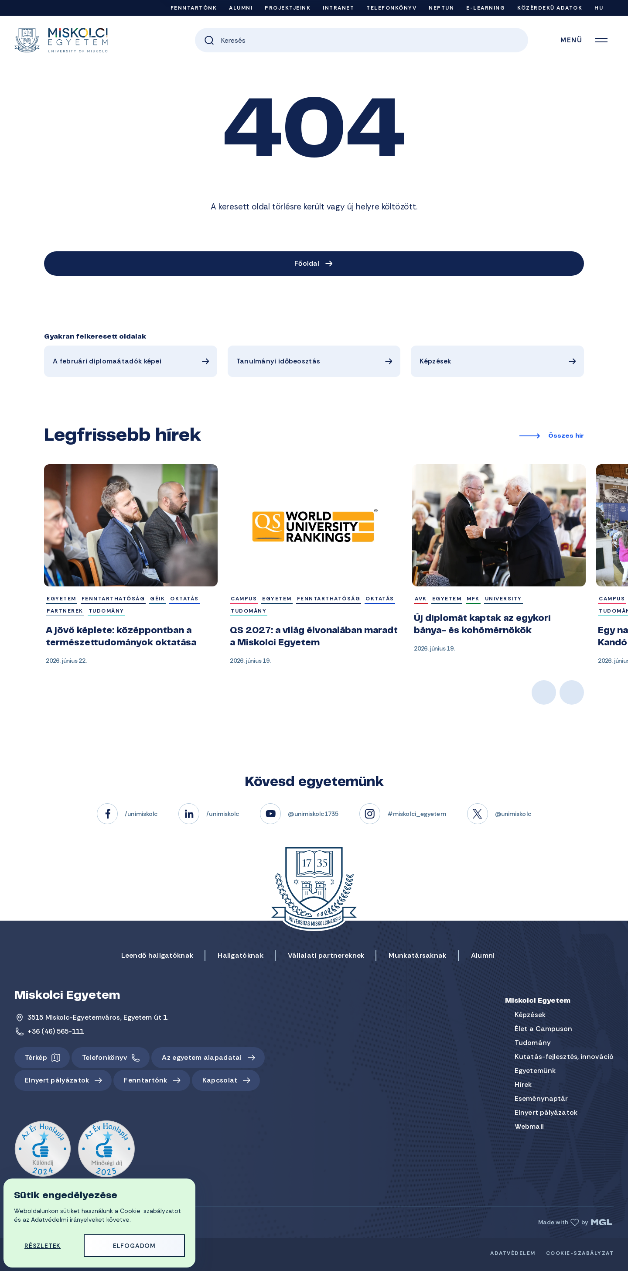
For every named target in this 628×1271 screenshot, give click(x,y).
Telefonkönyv (391, 7)
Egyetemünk (535, 1070)
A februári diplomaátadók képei (107, 361)
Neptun (441, 7)
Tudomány (533, 1042)
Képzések (435, 361)
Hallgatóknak (240, 955)
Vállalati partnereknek (326, 955)
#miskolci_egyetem (416, 814)
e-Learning (485, 7)
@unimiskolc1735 (313, 814)
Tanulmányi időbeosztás (278, 361)
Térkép (36, 1057)
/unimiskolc (141, 814)
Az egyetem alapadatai (202, 1057)
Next (572, 692)
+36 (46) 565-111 (55, 1031)
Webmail (529, 1126)
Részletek (42, 1245)
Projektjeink (288, 7)
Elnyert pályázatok (57, 1080)
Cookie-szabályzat (580, 1253)
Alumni (241, 7)
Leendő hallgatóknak (157, 955)
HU (598, 7)
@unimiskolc (513, 814)
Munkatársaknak (417, 955)
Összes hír (566, 436)
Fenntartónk (194, 7)
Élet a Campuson (544, 1028)
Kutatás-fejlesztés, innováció (564, 1056)
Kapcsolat (220, 1080)
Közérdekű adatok (549, 7)
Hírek (523, 1084)
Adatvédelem (513, 1253)
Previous (544, 692)
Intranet (338, 7)
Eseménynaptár (541, 1098)
